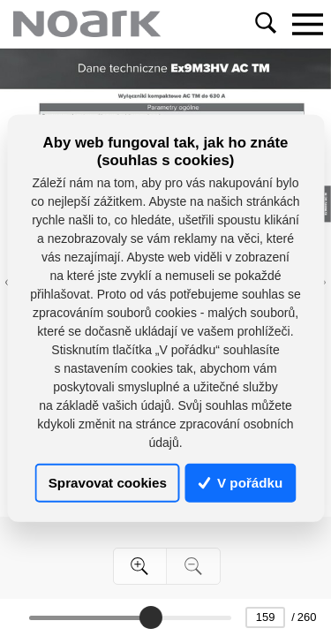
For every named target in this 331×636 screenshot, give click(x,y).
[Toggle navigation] (307, 24)
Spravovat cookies (108, 482)
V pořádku (241, 482)
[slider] (150, 617)
